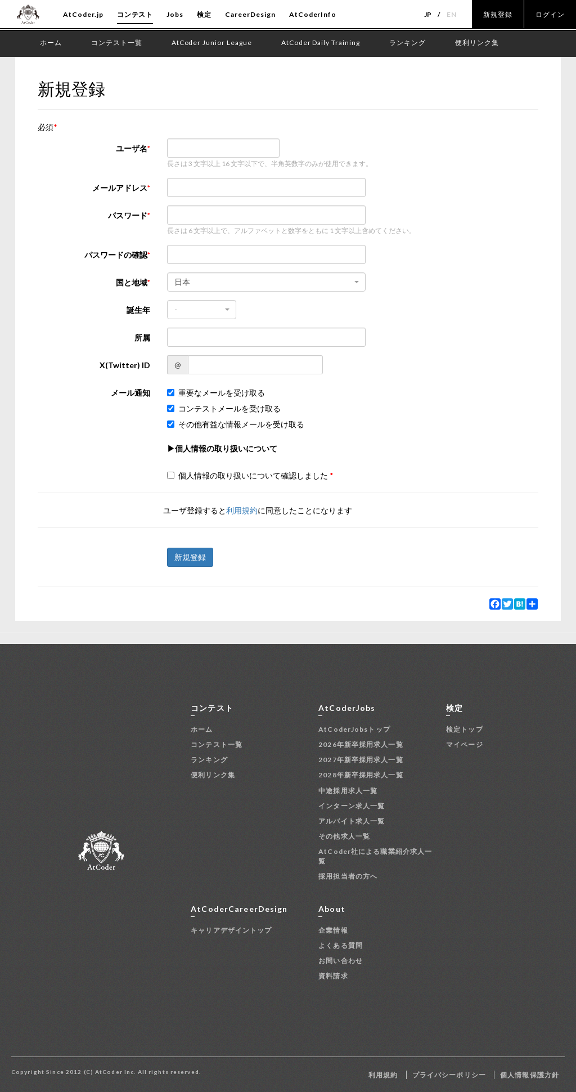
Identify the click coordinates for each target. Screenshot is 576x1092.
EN (452, 14)
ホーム (202, 729)
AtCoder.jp (83, 14)
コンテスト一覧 (216, 744)
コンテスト (135, 14)
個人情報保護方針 (529, 1075)
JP (428, 14)
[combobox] (266, 282)
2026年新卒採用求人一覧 (360, 744)
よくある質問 (340, 945)
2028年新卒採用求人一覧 (360, 775)
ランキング (209, 759)
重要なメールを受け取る (216, 392)
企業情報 (333, 930)
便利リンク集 (213, 775)
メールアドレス (119, 188)
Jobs (174, 14)
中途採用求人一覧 (347, 790)
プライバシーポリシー (449, 1075)
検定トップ (464, 729)
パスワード (127, 215)
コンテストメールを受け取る (224, 408)
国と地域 (131, 282)
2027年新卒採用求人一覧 (360, 759)
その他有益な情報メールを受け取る (235, 424)
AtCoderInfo (313, 14)
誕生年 (138, 310)
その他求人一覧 (344, 836)
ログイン (550, 14)
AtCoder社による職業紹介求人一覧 (375, 856)
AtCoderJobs (346, 708)
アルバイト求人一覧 (351, 821)
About (331, 909)
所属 (142, 337)
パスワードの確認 (115, 254)
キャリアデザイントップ (231, 930)
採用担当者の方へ (347, 876)
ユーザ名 (131, 148)
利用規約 (242, 510)
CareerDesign (250, 14)
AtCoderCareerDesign (239, 909)
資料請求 (333, 976)
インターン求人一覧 (351, 806)
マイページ (464, 744)
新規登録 (497, 14)
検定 (204, 14)
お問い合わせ (340, 960)
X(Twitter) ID (125, 365)
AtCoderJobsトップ (354, 729)
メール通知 (130, 392)
